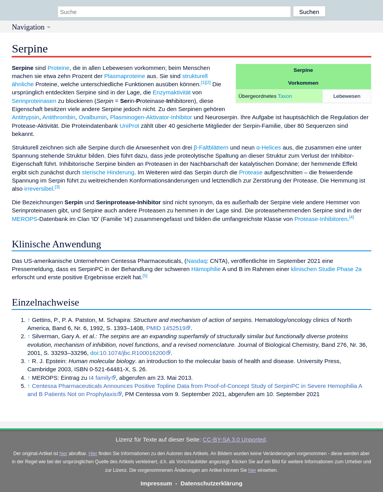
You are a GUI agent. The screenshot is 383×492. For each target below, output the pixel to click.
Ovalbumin (93, 117)
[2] (208, 82)
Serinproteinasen (34, 100)
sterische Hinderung (108, 172)
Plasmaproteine (124, 76)
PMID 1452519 (165, 328)
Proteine (58, 67)
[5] (144, 275)
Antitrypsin (25, 117)
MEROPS (24, 219)
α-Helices (268, 147)
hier (63, 453)
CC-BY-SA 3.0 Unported (234, 439)
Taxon (285, 96)
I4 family (100, 377)
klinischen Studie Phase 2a (326, 269)
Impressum (156, 483)
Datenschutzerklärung (211, 483)
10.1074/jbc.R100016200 (133, 352)
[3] (57, 186)
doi (94, 352)
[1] (203, 82)
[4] (351, 217)
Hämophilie (206, 269)
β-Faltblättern (211, 147)
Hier (92, 453)
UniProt (129, 125)
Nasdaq (196, 260)
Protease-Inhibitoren (321, 219)
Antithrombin (58, 117)
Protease (251, 172)
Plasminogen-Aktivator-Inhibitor (151, 117)
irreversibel (38, 188)
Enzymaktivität (172, 92)
